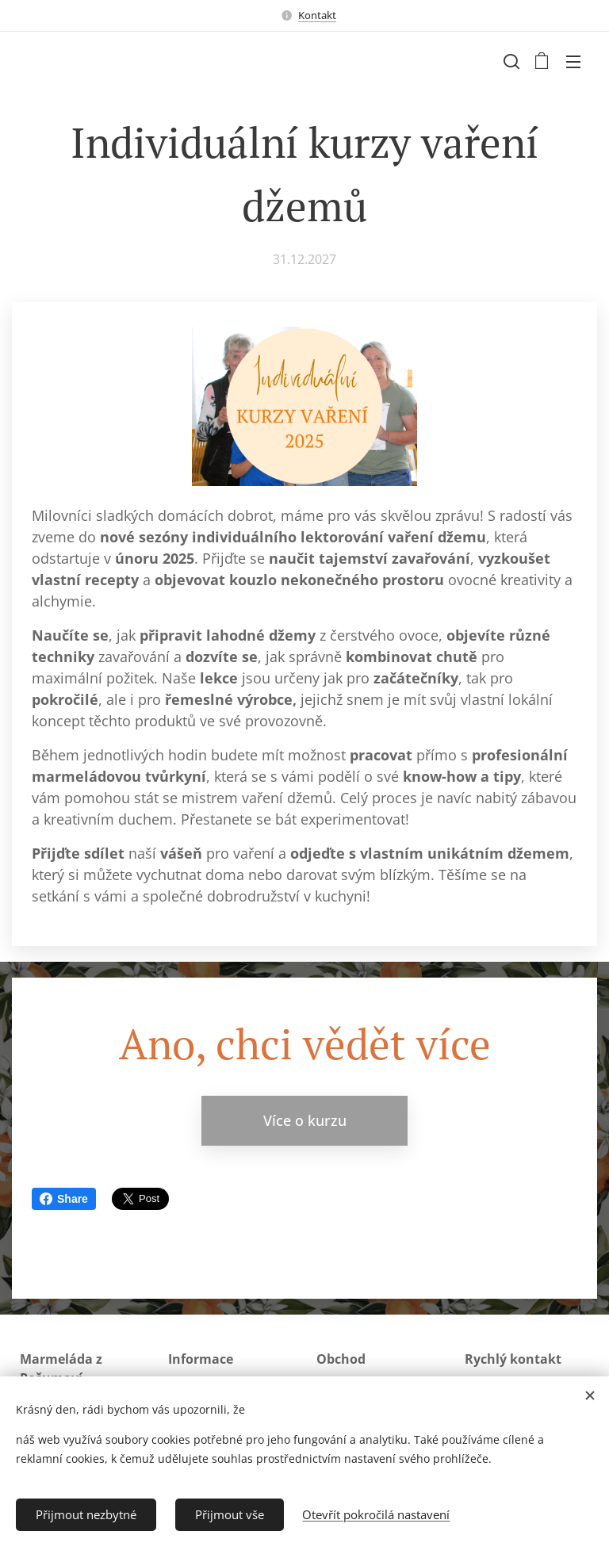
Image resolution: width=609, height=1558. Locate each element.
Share (64, 1198)
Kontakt (317, 15)
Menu (573, 62)
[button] (510, 61)
